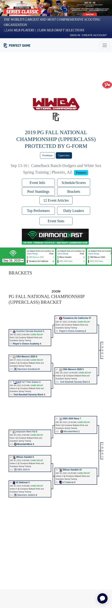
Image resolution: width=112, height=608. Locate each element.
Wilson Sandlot (22, 457)
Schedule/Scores (74, 183)
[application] (102, 598)
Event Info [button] (38, 183)
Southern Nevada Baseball (27, 331)
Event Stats (56, 221)
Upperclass (64, 155)
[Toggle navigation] (105, 45)
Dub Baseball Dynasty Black (74, 382)
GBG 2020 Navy (69, 418)
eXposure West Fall (24, 431)
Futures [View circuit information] (81, 172)
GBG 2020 (21, 469)
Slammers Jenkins (24, 495)
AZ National (20, 482)
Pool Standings (38, 191)
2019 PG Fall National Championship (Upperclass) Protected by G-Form (56, 139)
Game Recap (32, 254)
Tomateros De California (73, 318)
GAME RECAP (83, 322)
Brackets (73, 191)
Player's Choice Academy (71, 331)
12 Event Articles (56, 200)
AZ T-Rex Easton (26, 382)
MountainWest (69, 431)
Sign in (75, 35)
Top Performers (38, 211)
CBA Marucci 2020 (24, 356)
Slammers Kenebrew (26, 369)
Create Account (94, 35)
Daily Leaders (73, 211)
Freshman (47, 155)
